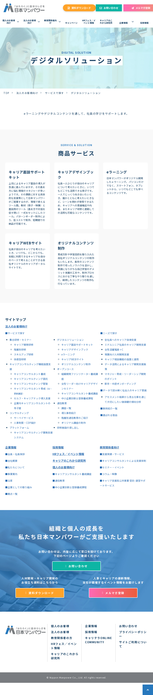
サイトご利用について (133, 644)
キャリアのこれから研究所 (106, 21)
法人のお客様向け (29, 21)
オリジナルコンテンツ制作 (76, 245)
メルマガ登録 (114, 593)
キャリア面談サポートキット (27, 174)
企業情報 (123, 22)
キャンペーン (71, 22)
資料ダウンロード (81, 8)
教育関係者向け (50, 21)
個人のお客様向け (8, 21)
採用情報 (144, 22)
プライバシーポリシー (133, 634)
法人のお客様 (60, 632)
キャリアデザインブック (76, 174)
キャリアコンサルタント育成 (30, 388)
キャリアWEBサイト (25, 242)
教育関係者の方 (61, 638)
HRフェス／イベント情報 (88, 21)
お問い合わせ (111, 8)
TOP (6, 93)
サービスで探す (54, 93)
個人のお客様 (60, 626)
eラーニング (117, 171)
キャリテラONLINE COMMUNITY (98, 640)
